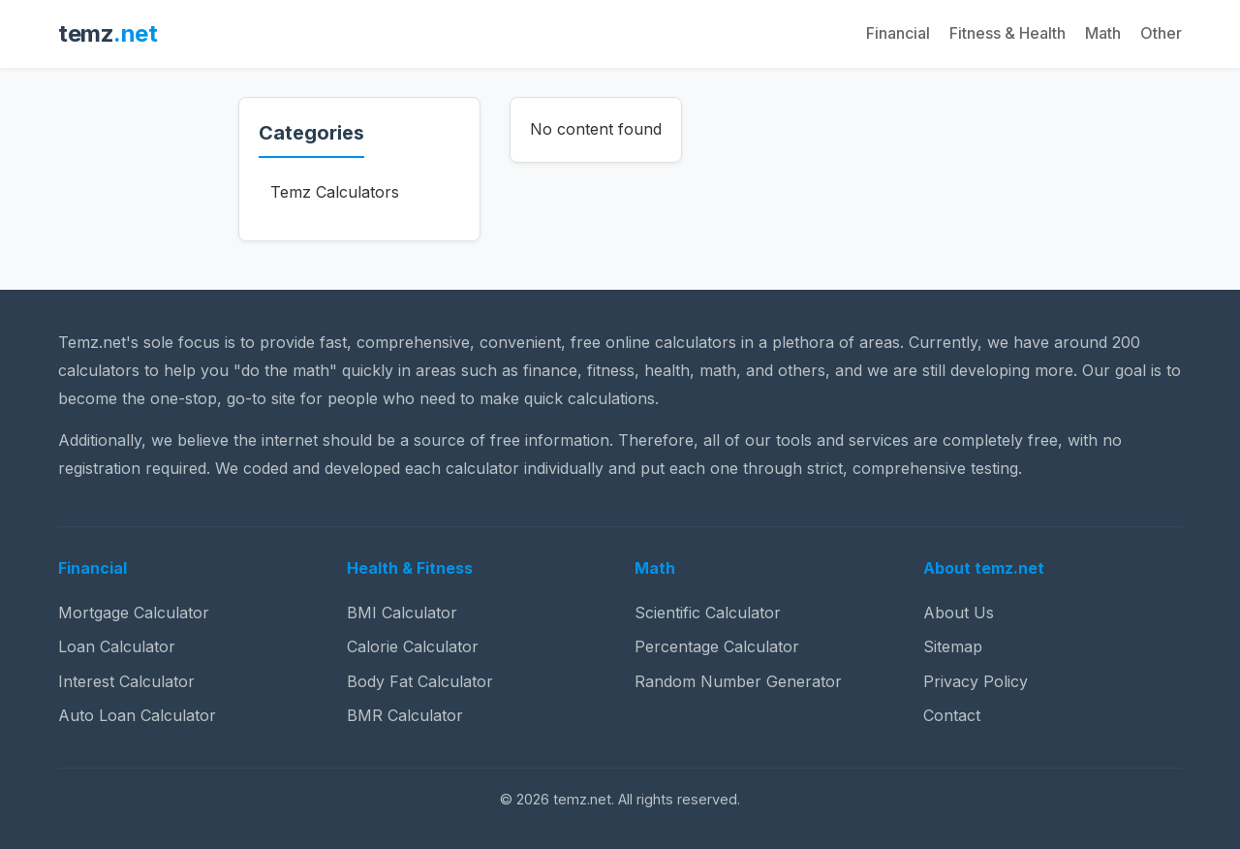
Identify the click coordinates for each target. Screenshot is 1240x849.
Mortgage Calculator (133, 612)
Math (1103, 33)
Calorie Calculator (413, 646)
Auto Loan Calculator (137, 715)
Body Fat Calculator (420, 681)
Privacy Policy (975, 681)
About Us (958, 612)
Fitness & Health (1007, 33)
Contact (951, 715)
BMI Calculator (402, 612)
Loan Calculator (116, 646)
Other (1161, 33)
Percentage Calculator (717, 646)
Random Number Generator (738, 681)
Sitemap (952, 646)
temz (107, 33)
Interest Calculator (126, 681)
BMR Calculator (405, 715)
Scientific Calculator (708, 612)
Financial (898, 33)
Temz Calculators (334, 192)
